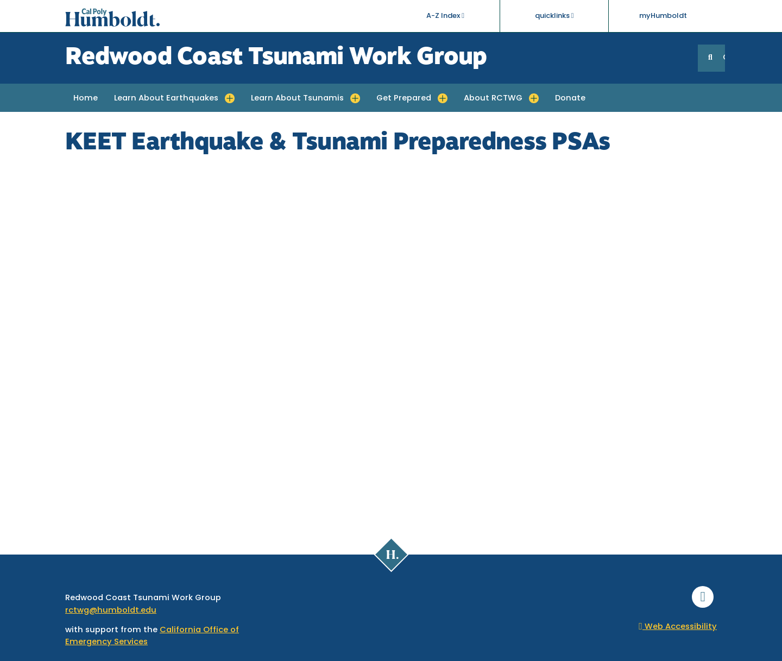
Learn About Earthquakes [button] (166, 99)
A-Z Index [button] (445, 16)
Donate (570, 99)
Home (85, 99)
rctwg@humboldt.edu (110, 611)
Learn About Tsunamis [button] (297, 99)
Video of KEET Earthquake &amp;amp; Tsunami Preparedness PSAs (391, 342)
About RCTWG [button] (493, 99)
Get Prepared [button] (403, 99)
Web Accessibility (678, 627)
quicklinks (554, 16)
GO (724, 58)
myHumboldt (663, 16)
